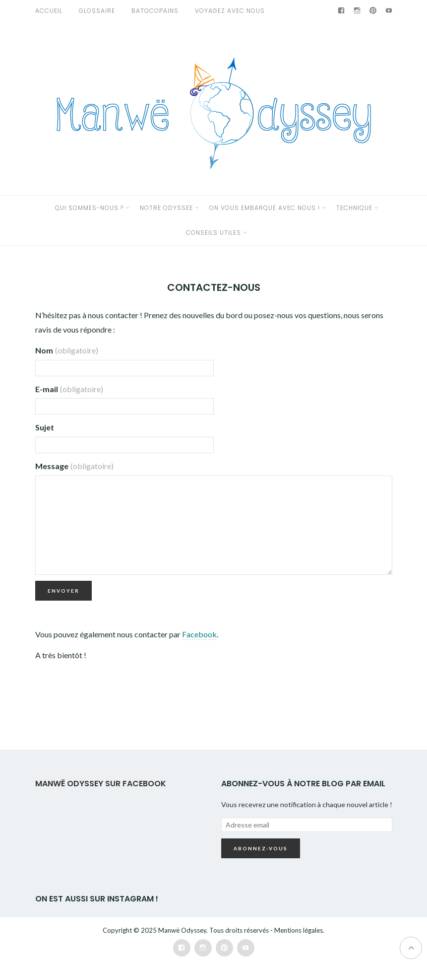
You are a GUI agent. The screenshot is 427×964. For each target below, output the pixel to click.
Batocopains (155, 10)
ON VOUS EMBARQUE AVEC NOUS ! (264, 208)
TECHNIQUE (354, 208)
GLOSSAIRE (97, 10)
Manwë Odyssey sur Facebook (100, 783)
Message (74, 466)
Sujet (44, 427)
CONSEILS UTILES (213, 232)
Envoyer (63, 591)
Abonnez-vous (261, 848)
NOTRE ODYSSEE (166, 208)
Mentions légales (298, 930)
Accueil (48, 10)
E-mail (69, 389)
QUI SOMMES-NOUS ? (89, 208)
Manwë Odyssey (182, 930)
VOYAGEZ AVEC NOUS (230, 10)
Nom (66, 350)
